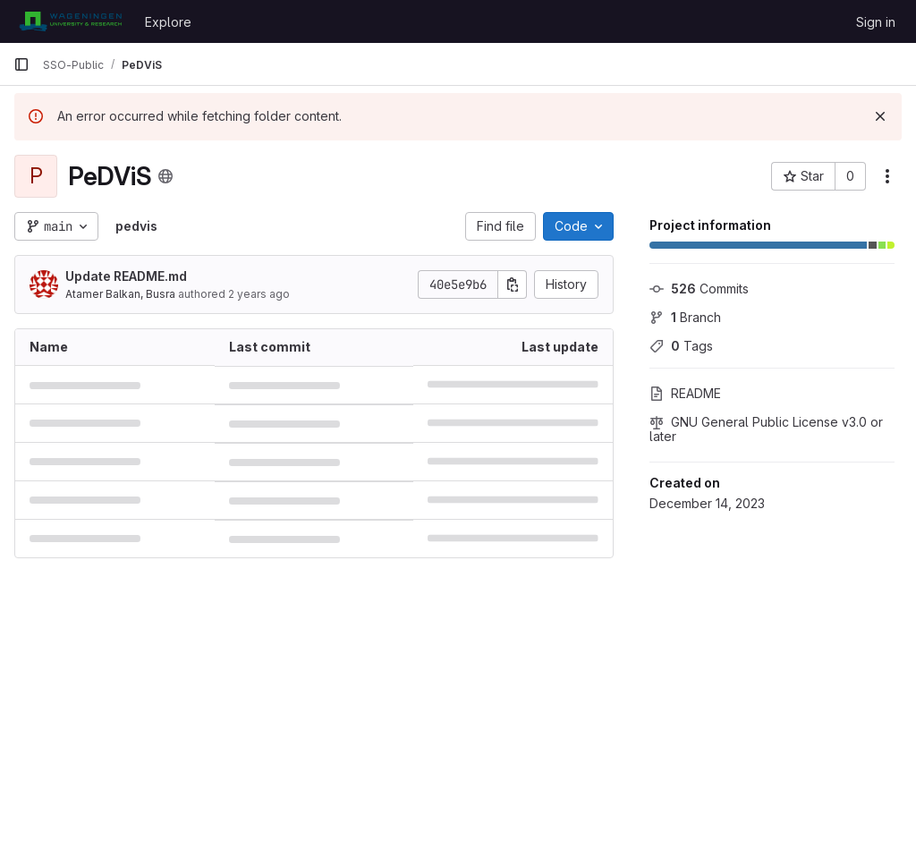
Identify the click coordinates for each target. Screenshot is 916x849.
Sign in (875, 22)
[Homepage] (70, 21)
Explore (168, 22)
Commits (699, 288)
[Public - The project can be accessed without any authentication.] (165, 176)
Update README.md (126, 276)
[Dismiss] (880, 116)
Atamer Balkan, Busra (120, 294)
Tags (681, 345)
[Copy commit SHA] (512, 284)
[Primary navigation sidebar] (21, 64)
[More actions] (887, 176)
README (685, 393)
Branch (685, 317)
